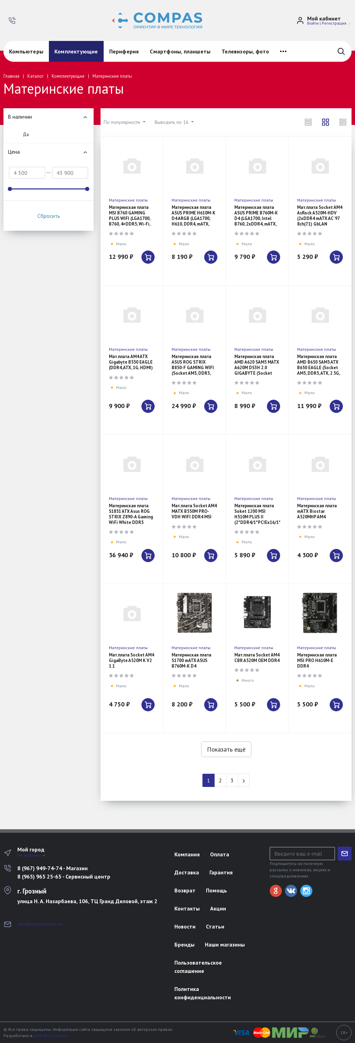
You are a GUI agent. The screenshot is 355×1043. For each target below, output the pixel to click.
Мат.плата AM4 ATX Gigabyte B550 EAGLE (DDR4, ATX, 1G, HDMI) (131, 362)
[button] (12, 20)
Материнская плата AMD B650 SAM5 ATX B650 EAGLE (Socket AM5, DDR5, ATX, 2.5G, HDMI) (318, 368)
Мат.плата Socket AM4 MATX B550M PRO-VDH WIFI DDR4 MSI (194, 511)
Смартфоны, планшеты (180, 51)
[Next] (244, 780)
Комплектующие (76, 51)
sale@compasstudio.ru (39, 923)
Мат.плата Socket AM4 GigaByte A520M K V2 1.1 (131, 660)
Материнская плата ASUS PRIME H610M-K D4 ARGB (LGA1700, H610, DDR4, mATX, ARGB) (193, 218)
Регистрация (334, 23)
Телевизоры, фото (245, 51)
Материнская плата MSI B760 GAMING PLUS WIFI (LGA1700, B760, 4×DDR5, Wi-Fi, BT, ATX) (129, 218)
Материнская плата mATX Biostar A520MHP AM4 (317, 511)
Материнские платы (128, 200)
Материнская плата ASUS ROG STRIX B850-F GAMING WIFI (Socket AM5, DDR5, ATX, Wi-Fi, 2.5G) (193, 368)
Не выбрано (31, 855)
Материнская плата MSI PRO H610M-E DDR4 (317, 660)
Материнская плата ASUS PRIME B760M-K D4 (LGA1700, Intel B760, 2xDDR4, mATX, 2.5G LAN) (256, 218)
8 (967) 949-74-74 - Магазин (52, 868)
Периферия (124, 51)
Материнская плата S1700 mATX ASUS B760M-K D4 (191, 660)
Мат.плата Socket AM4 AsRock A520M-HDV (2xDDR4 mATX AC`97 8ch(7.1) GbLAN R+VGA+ (319, 218)
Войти (313, 23)
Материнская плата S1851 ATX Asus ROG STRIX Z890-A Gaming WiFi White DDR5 (131, 514)
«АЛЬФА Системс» (51, 1035)
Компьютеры (26, 51)
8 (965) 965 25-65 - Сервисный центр (63, 876)
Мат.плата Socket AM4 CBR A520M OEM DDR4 (256, 657)
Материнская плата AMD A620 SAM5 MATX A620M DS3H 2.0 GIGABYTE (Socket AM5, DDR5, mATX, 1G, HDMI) (256, 370)
